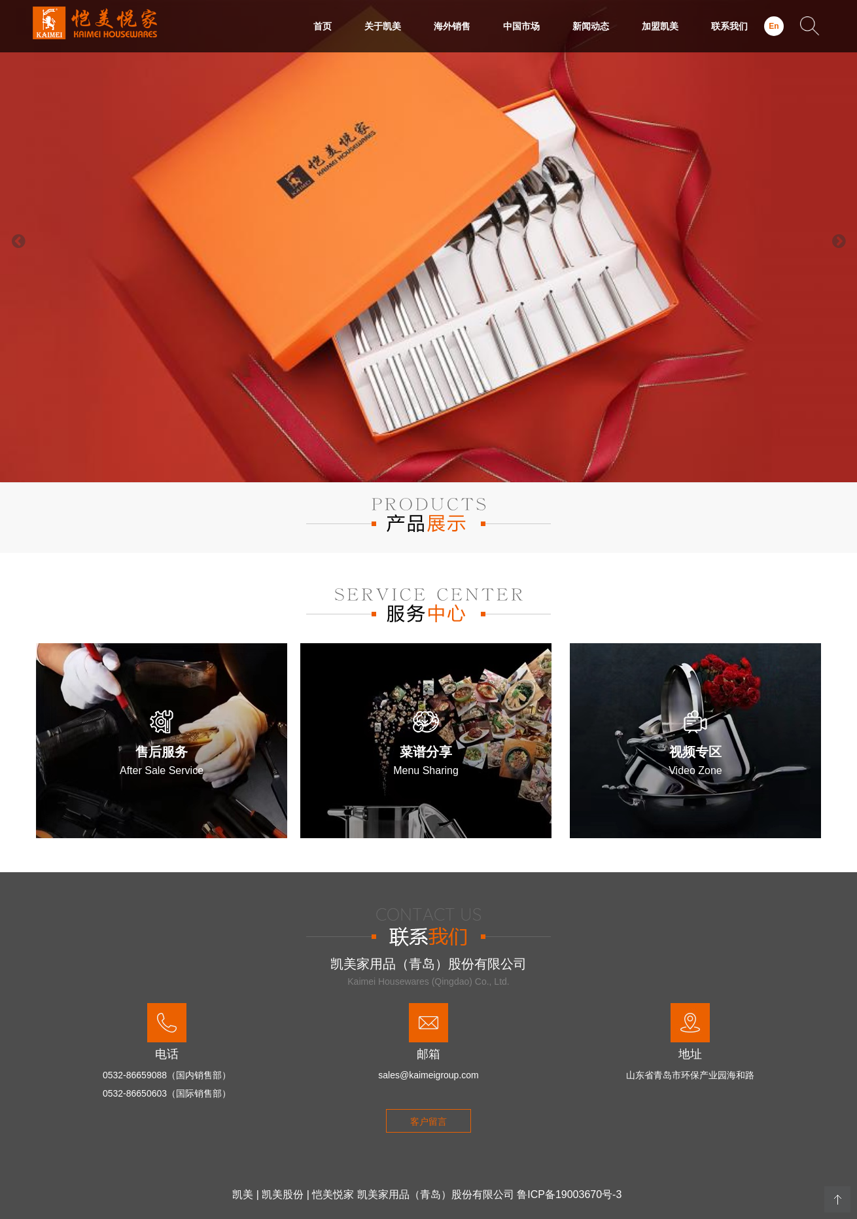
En (773, 26)
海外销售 (452, 26)
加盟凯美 (660, 26)
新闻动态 (590, 26)
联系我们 (729, 26)
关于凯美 (382, 26)
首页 (322, 26)
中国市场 (521, 26)
